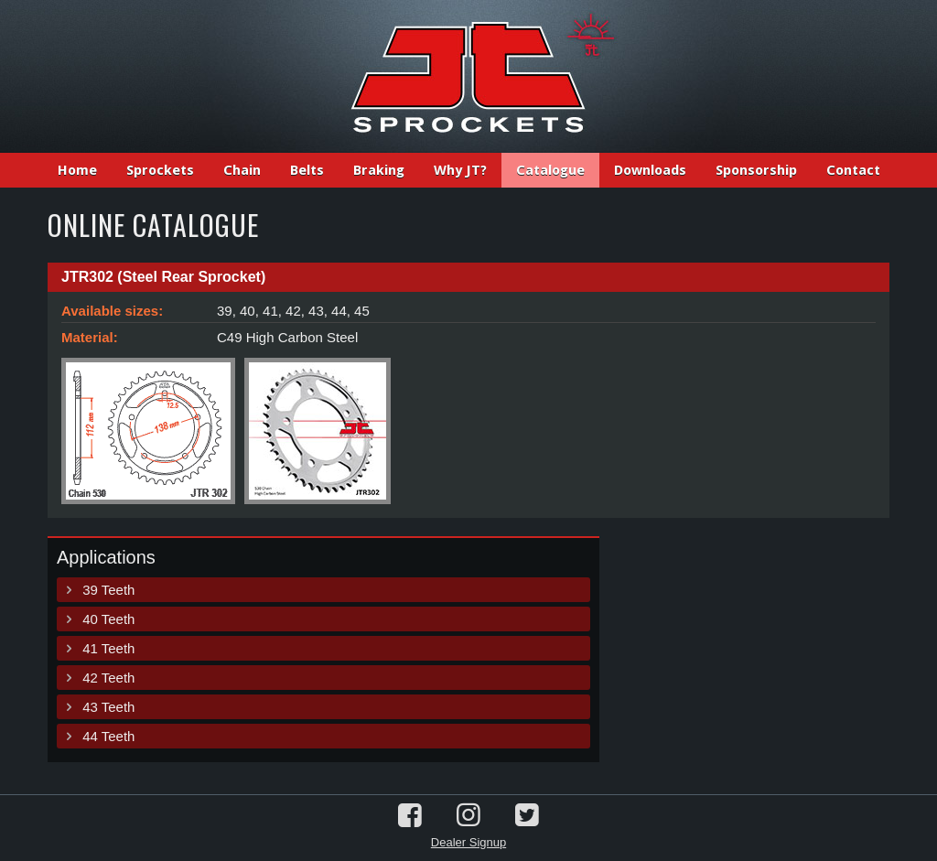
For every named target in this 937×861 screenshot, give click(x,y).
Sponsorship (756, 170)
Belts (307, 170)
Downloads (650, 170)
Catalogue (550, 170)
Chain (242, 170)
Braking (378, 170)
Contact (853, 170)
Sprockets (160, 170)
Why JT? (460, 170)
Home (77, 170)
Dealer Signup (468, 842)
